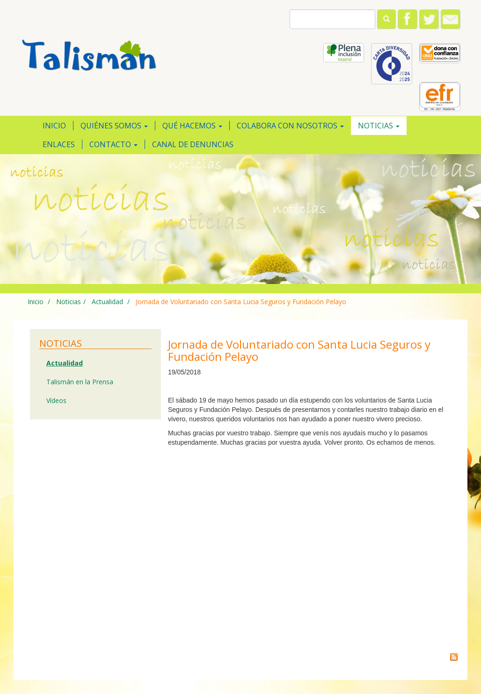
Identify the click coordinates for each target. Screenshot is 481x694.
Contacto (113, 144)
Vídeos (56, 400)
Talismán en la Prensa (79, 381)
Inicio (54, 125)
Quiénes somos (114, 125)
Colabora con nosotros (290, 125)
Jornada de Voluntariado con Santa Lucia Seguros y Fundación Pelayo (241, 301)
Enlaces (59, 144)
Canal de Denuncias (192, 144)
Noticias (379, 125)
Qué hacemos (192, 125)
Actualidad (106, 301)
